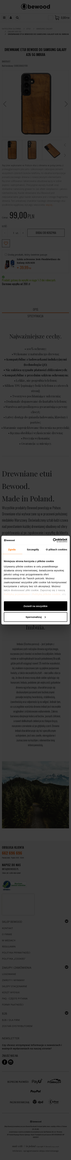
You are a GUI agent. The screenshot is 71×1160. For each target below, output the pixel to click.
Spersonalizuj (36, 616)
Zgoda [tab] (12, 549)
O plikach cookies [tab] (56, 549)
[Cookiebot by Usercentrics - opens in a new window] (52, 540)
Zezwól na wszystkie (36, 606)
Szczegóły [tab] (33, 549)
